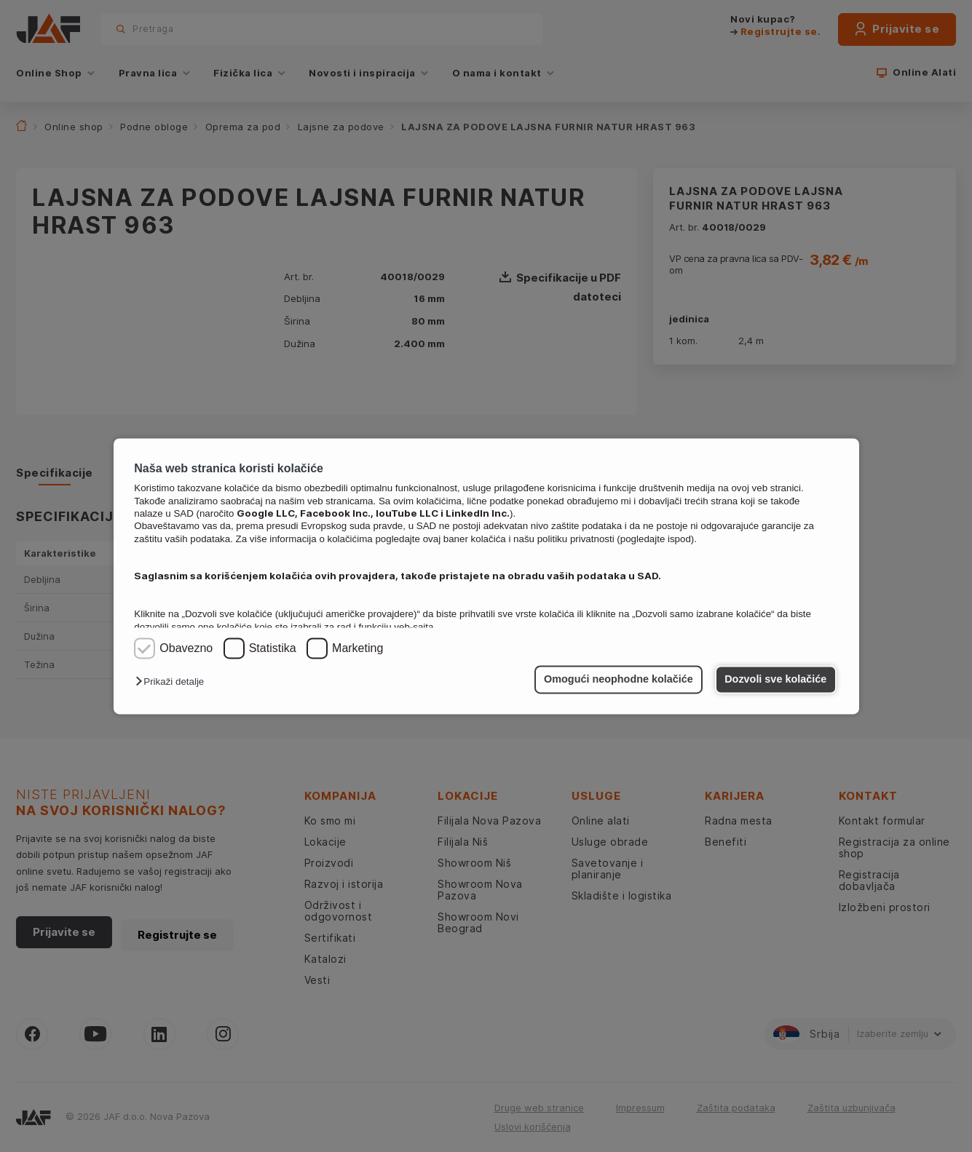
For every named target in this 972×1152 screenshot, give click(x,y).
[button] (173, 682)
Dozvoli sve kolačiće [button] (775, 680)
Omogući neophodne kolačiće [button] (618, 680)
